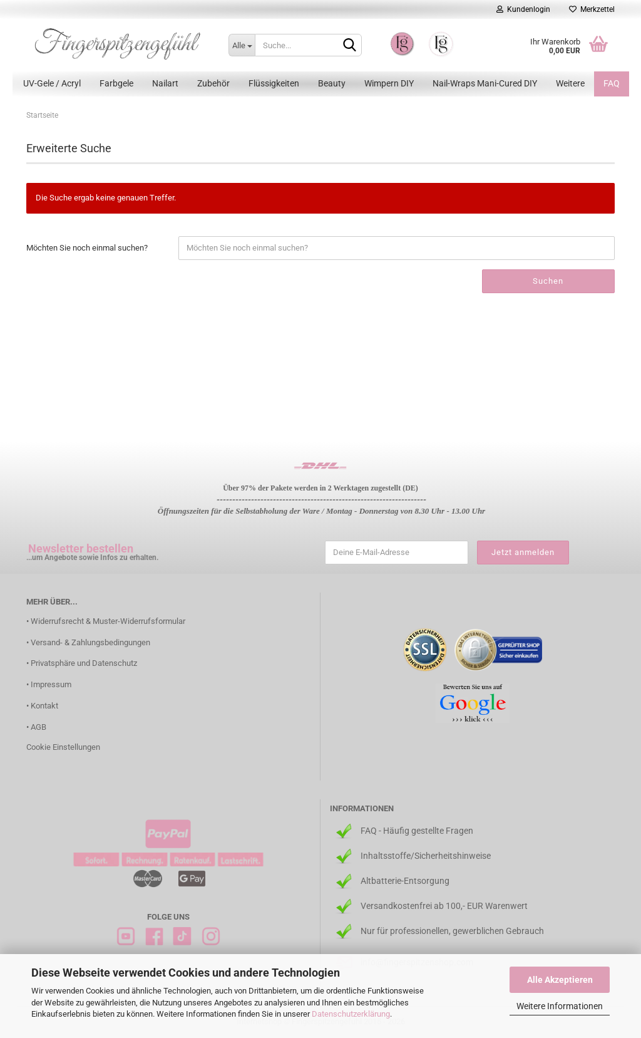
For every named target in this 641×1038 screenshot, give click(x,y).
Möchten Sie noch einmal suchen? (87, 247)
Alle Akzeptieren (560, 980)
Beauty (332, 83)
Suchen (548, 281)
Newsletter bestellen (80, 548)
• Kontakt (42, 705)
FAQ (611, 83)
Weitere (570, 83)
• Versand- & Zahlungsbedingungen (88, 642)
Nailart (165, 83)
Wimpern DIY (389, 83)
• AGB (36, 727)
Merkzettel (592, 9)
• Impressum (48, 684)
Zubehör (213, 83)
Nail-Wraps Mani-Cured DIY (485, 83)
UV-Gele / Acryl (52, 83)
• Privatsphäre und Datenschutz (81, 663)
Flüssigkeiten (274, 83)
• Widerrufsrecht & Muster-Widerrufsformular (105, 621)
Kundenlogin (523, 9)
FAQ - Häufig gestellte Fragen (417, 831)
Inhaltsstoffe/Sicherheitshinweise (426, 856)
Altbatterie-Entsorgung (405, 881)
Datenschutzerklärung (351, 1014)
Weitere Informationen (559, 1006)
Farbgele (116, 83)
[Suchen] (350, 45)
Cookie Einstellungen (63, 747)
